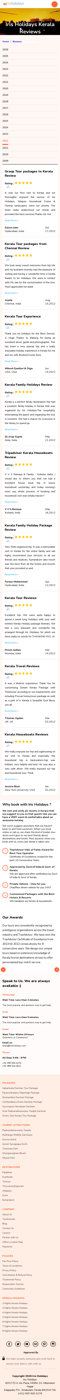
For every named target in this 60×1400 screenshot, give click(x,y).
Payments (7, 1246)
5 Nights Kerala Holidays (15, 1317)
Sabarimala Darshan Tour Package (20, 1088)
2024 (5, 62)
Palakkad (7, 1172)
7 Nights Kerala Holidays (15, 1326)
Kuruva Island (9, 1139)
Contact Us (8, 1228)
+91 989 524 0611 (11, 1065)
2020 (5, 88)
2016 (5, 114)
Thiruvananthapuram (13, 1186)
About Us (7, 1214)
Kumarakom (8, 1199)
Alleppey (7, 1190)
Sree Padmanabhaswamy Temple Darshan (24, 1111)
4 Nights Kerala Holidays (15, 1312)
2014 (5, 127)
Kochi (5, 1195)
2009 (5, 160)
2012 (5, 140)
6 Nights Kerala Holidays (15, 1321)
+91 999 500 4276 (11, 1062)
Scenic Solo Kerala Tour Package (19, 1115)
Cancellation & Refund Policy (17, 1274)
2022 (5, 75)
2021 (5, 82)
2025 (5, 56)
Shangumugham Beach (14, 1153)
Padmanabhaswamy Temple (16, 1130)
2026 (5, 49)
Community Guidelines (13, 1288)
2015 (5, 121)
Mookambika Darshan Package (18, 1097)
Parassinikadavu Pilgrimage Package (20, 1092)
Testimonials (8, 1219)
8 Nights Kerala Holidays (15, 1330)
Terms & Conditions (12, 1265)
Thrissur (6, 1181)
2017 (5, 108)
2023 (5, 69)
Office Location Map (12, 1242)
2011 (5, 147)
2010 (5, 154)
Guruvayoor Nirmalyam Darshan (18, 1106)
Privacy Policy (9, 1270)
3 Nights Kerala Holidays (15, 1307)
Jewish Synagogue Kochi (14, 1144)
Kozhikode (7, 1176)
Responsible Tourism (13, 1284)
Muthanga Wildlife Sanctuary (17, 1134)
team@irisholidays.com (14, 1045)
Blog (4, 1223)
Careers (6, 1232)
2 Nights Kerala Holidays (15, 1303)
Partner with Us (10, 1237)
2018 (5, 101)
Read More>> (11, 220)
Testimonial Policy (11, 1279)
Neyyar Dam (8, 1157)
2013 (5, 134)
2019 (5, 95)
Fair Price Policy (10, 1261)
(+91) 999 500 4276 (30, 1393)
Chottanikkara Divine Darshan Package (22, 1101)
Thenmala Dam (10, 1148)
